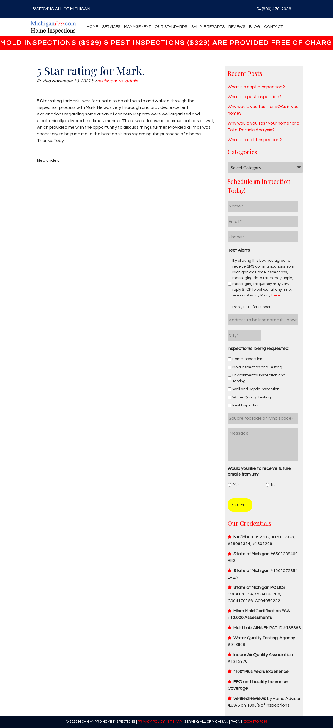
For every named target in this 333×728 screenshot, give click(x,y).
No (273, 485)
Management (137, 27)
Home (92, 27)
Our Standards (171, 27)
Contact (273, 27)
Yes (236, 485)
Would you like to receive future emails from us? (259, 471)
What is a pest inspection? (255, 97)
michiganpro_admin (117, 81)
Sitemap (174, 722)
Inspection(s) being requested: (258, 348)
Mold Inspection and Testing (257, 367)
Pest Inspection (246, 405)
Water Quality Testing (251, 397)
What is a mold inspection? (255, 139)
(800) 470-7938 (276, 9)
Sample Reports (208, 27)
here (275, 295)
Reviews (236, 27)
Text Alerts (239, 250)
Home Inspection (247, 359)
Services (111, 27)
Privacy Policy (151, 722)
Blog (254, 27)
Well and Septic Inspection (255, 389)
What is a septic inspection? (256, 87)
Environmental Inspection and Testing (258, 378)
